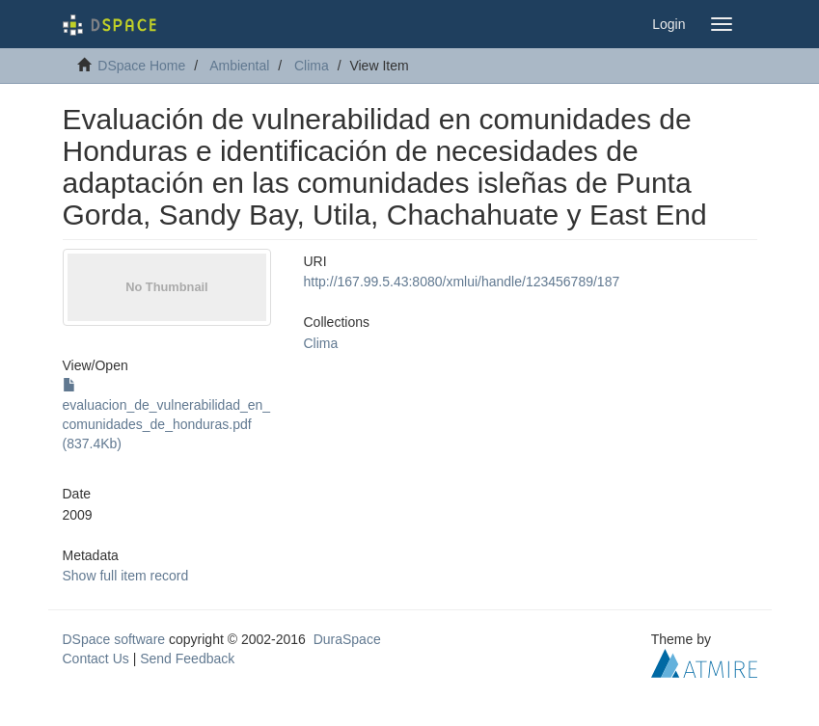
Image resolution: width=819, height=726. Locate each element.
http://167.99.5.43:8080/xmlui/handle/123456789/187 (462, 281)
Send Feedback (187, 658)
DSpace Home (141, 65)
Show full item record (126, 575)
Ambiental (239, 65)
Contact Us (96, 658)
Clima (311, 65)
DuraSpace (347, 639)
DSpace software (114, 639)
